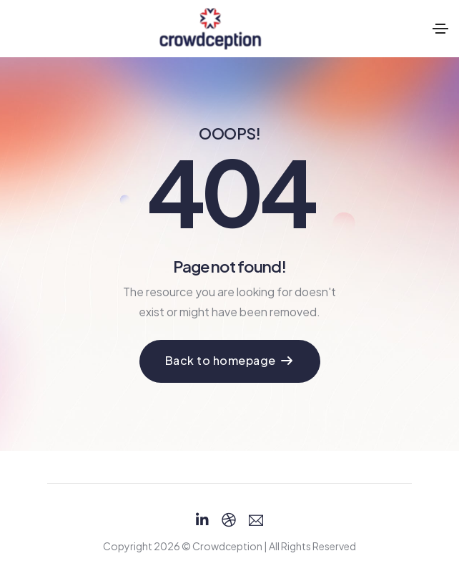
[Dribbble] (229, 520)
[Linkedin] (202, 520)
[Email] (256, 520)
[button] (229, 361)
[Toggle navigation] (440, 29)
